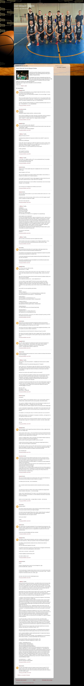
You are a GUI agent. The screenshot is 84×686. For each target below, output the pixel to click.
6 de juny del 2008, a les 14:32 (24, 423)
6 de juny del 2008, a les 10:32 (24, 317)
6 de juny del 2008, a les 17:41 (24, 452)
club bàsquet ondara (24, 6)
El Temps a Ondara (61, 67)
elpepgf (20, 90)
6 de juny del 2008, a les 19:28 (24, 472)
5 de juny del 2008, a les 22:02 (24, 243)
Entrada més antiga (47, 680)
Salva (20, 351)
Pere (20, 247)
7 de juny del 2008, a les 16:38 (24, 533)
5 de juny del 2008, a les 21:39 (24, 188)
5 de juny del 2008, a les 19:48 (24, 130)
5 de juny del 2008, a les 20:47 (24, 163)
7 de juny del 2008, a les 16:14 (24, 520)
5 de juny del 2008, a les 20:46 (24, 153)
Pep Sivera (21, 109)
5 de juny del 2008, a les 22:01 (24, 233)
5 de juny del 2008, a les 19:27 (24, 119)
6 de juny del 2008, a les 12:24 (24, 348)
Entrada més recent (21, 680)
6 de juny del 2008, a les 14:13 (24, 391)
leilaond (20, 167)
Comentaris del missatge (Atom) (28, 682)
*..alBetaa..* (21, 157)
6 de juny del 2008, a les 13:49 (24, 356)
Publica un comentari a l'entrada (24, 675)
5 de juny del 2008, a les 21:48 (24, 202)
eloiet (20, 321)
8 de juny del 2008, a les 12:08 (24, 577)
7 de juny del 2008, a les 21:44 (24, 557)
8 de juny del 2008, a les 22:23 (24, 662)
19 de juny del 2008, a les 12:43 (25, 672)
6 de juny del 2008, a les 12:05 (24, 337)
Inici (34, 680)
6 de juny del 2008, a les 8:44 (24, 262)
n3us (20, 504)
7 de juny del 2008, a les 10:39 (24, 500)
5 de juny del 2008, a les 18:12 (24, 105)
